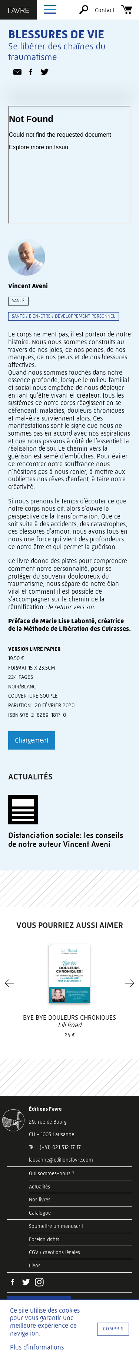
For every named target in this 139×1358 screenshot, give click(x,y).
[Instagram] (39, 1282)
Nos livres (39, 1199)
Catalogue (40, 1213)
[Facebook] (13, 1282)
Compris (113, 1328)
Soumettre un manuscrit (56, 1226)
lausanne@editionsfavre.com (61, 1160)
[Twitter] (26, 1282)
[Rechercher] (83, 11)
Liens (34, 1265)
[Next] (129, 983)
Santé (18, 300)
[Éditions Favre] (18, 11)
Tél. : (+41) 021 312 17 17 (55, 1147)
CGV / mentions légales (54, 1252)
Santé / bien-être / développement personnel (63, 316)
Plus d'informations (37, 1347)
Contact (105, 10)
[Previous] (9, 983)
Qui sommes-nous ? (51, 1173)
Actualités (39, 1187)
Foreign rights (44, 1239)
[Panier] (126, 11)
